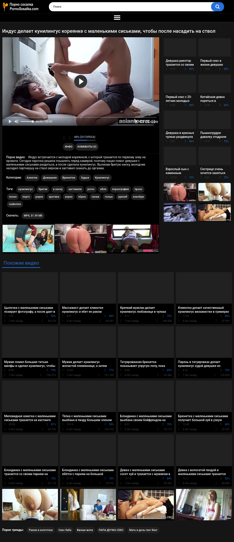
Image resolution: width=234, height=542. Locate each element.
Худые (85, 177)
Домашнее (50, 177)
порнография (120, 189)
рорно (39, 196)
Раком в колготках (41, 530)
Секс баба (65, 530)
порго (26, 196)
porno (91, 189)
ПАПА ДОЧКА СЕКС (111, 530)
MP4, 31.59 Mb (33, 215)
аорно (68, 196)
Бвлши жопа (85, 530)
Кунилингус (102, 177)
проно (138, 189)
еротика (54, 196)
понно (13, 196)
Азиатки (32, 177)
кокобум (138, 196)
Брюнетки (69, 177)
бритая (42, 189)
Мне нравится (64, 138)
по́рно (82, 196)
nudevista (15, 204)
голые (109, 196)
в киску (58, 189)
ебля (103, 189)
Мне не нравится (69, 138)
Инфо (68, 146)
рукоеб (122, 196)
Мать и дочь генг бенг (143, 530)
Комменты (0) (86, 146)
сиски (95, 196)
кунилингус (25, 189)
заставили (75, 189)
